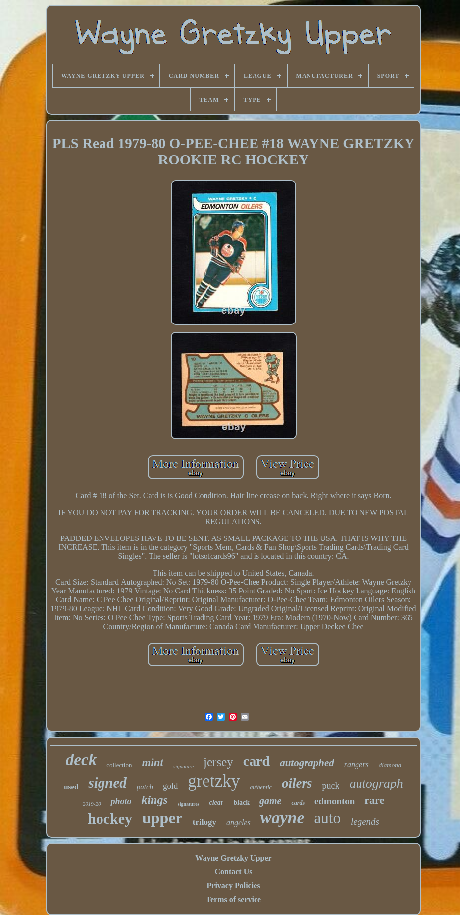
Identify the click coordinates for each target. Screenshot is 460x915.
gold (170, 786)
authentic (261, 787)
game (270, 800)
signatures (189, 804)
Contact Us (233, 871)
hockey (110, 818)
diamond (390, 765)
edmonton (334, 801)
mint (152, 762)
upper (162, 818)
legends (365, 821)
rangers (356, 764)
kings (154, 799)
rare (374, 800)
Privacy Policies (233, 885)
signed (107, 783)
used (71, 787)
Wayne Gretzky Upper (233, 858)
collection (119, 765)
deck (81, 760)
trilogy (204, 822)
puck (330, 786)
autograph (376, 783)
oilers (297, 783)
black (241, 802)
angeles (238, 822)
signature (183, 766)
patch (145, 787)
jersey (218, 762)
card (256, 761)
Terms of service (233, 899)
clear (216, 802)
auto (327, 818)
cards (298, 802)
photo (120, 801)
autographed (307, 763)
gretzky (214, 781)
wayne (282, 817)
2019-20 (92, 804)
